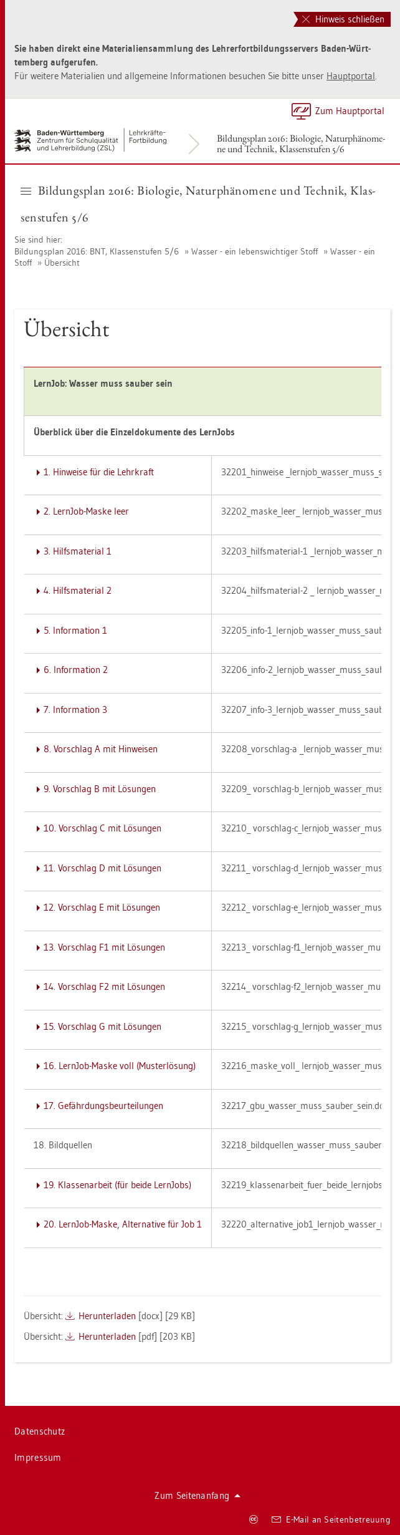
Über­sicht (62, 262)
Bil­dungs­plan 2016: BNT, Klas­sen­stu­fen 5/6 (96, 251)
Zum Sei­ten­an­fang (197, 1495)
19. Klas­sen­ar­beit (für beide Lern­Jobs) (117, 1185)
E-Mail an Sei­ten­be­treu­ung (331, 1519)
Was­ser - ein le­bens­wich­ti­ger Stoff (254, 251)
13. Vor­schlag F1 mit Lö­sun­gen (104, 947)
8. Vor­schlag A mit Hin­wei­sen (101, 749)
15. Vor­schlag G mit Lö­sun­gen (102, 1026)
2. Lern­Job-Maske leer (86, 511)
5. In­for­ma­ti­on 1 (75, 630)
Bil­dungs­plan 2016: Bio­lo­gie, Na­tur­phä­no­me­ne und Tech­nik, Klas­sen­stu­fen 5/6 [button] (198, 203)
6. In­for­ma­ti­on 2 (76, 669)
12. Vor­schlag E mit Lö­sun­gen (102, 907)
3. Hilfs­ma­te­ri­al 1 (78, 551)
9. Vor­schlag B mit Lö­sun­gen (100, 789)
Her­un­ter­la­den (107, 1316)
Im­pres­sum (38, 1457)
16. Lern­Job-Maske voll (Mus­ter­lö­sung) (120, 1066)
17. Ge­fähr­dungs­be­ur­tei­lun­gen (103, 1105)
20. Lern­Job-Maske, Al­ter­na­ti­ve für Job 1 (123, 1224)
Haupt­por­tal (350, 76)
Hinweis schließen (343, 19)
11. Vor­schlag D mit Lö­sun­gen (102, 868)
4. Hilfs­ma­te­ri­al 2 (78, 590)
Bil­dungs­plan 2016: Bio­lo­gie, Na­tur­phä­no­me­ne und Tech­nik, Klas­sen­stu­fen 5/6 (301, 143)
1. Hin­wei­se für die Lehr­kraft (99, 472)
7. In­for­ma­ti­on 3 (75, 709)
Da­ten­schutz (39, 1431)
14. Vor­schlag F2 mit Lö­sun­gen (104, 986)
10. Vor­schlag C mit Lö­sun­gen (102, 828)
